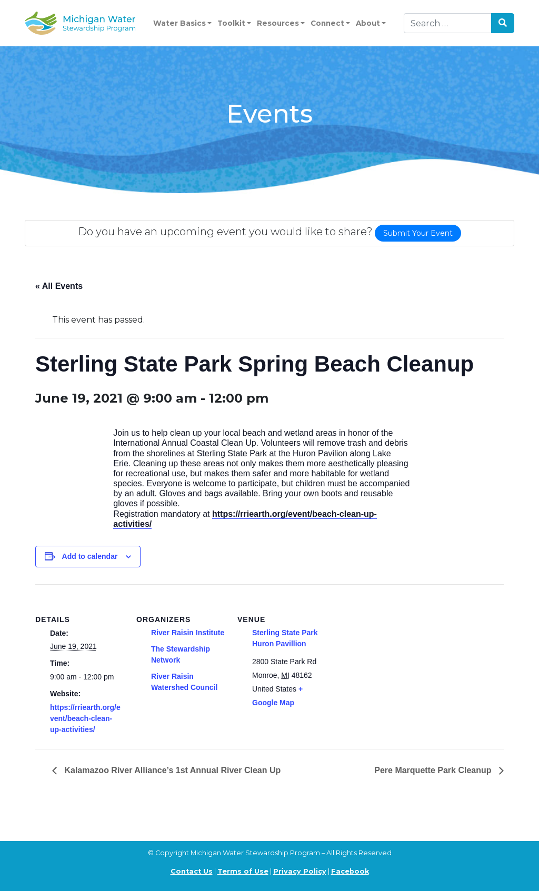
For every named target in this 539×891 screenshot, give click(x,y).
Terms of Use (242, 871)
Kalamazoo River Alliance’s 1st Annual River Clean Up (171, 770)
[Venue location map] (394, 656)
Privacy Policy (299, 871)
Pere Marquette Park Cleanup (434, 770)
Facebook (350, 871)
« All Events (59, 286)
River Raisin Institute (187, 632)
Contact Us (192, 871)
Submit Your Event (418, 233)
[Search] (448, 23)
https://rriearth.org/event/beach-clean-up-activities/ (85, 718)
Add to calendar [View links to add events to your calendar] (90, 556)
